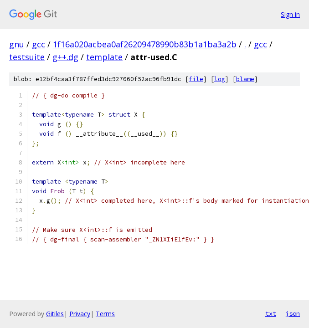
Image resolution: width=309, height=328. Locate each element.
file (196, 79)
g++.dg (65, 56)
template (104, 56)
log (219, 79)
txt (270, 313)
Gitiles (55, 313)
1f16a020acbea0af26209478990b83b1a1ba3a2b (145, 44)
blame (245, 79)
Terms (105, 313)
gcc (38, 44)
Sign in (290, 14)
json (292, 313)
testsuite (27, 56)
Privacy (79, 313)
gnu (16, 44)
